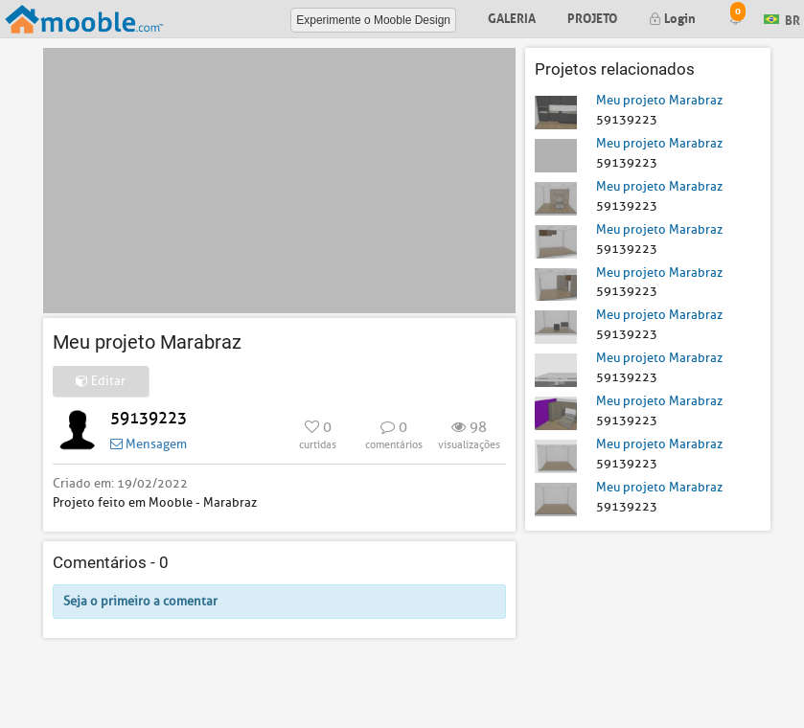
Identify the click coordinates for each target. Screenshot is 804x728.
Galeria (512, 17)
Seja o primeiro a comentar (140, 601)
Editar (101, 381)
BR (782, 18)
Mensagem (148, 444)
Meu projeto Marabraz (659, 100)
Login (672, 17)
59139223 (148, 418)
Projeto (592, 17)
